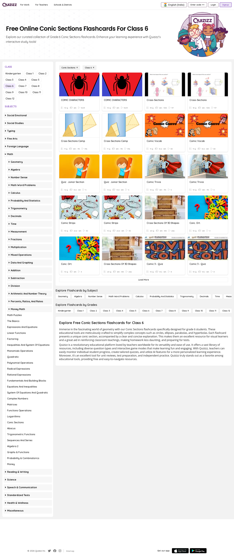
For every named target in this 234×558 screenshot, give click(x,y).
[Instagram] (60, 550)
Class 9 (9, 92)
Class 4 (22, 79)
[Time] (217, 296)
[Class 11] (213, 310)
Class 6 (9, 86)
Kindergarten (13, 73)
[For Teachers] (41, 4)
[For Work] (25, 4)
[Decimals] (204, 296)
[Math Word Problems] (119, 296)
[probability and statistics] (161, 296)
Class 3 (9, 79)
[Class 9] (185, 310)
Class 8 (35, 86)
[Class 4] (120, 310)
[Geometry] (63, 296)
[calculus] (139, 296)
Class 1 (29, 73)
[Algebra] (78, 296)
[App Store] (180, 550)
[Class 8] (172, 310)
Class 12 (10, 98)
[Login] (213, 4)
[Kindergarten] (64, 310)
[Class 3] (106, 310)
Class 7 (22, 86)
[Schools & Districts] (62, 4)
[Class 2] (93, 310)
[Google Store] (198, 550)
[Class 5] (133, 310)
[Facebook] (54, 550)
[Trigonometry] (187, 296)
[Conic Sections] (69, 67)
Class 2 (42, 73)
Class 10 (23, 92)
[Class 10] (199, 310)
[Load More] (143, 279)
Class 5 (35, 79)
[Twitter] (49, 550)
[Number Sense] (95, 296)
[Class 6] (90, 67)
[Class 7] (159, 310)
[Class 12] (226, 310)
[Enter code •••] (197, 4)
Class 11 (37, 92)
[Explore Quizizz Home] (9, 5)
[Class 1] (80, 310)
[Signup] (226, 4)
